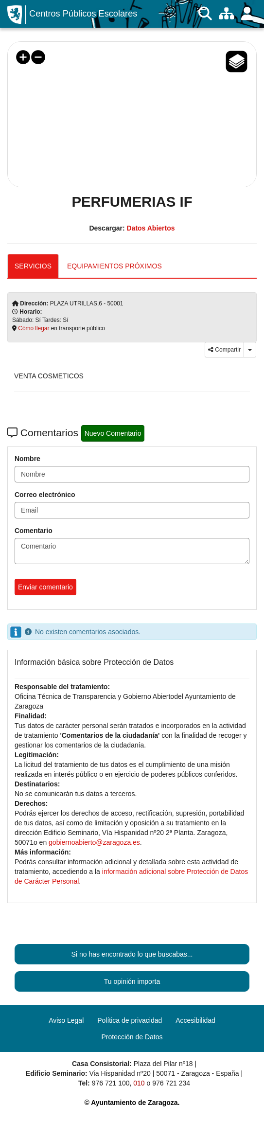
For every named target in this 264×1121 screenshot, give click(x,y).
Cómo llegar (33, 328)
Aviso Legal (66, 1020)
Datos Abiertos (150, 228)
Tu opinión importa (132, 981)
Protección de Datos (131, 1037)
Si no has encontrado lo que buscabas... (132, 954)
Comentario (34, 530)
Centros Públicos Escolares (83, 13)
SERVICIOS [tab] (33, 266)
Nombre (27, 459)
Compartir (224, 349)
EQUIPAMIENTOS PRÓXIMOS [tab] (114, 266)
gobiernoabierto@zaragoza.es (94, 842)
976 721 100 (111, 1083)
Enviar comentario (45, 587)
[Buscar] (205, 13)
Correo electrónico (45, 494)
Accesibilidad (195, 1020)
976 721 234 (171, 1083)
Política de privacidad (129, 1020)
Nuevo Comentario (113, 433)
